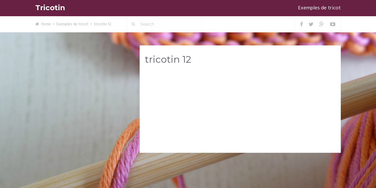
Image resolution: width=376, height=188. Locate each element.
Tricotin (50, 7)
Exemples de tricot (319, 8)
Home (46, 24)
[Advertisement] (240, 109)
